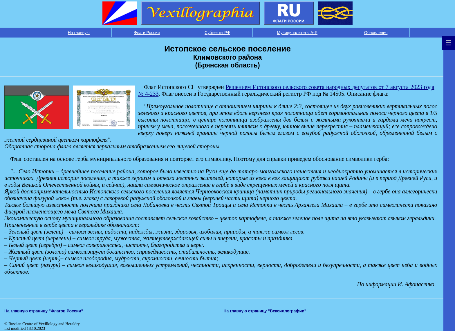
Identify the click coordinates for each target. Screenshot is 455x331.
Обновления (376, 32)
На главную (79, 32)
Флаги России (147, 32)
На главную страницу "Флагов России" (43, 311)
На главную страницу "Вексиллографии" (264, 311)
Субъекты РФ (217, 32)
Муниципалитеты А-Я (297, 32)
